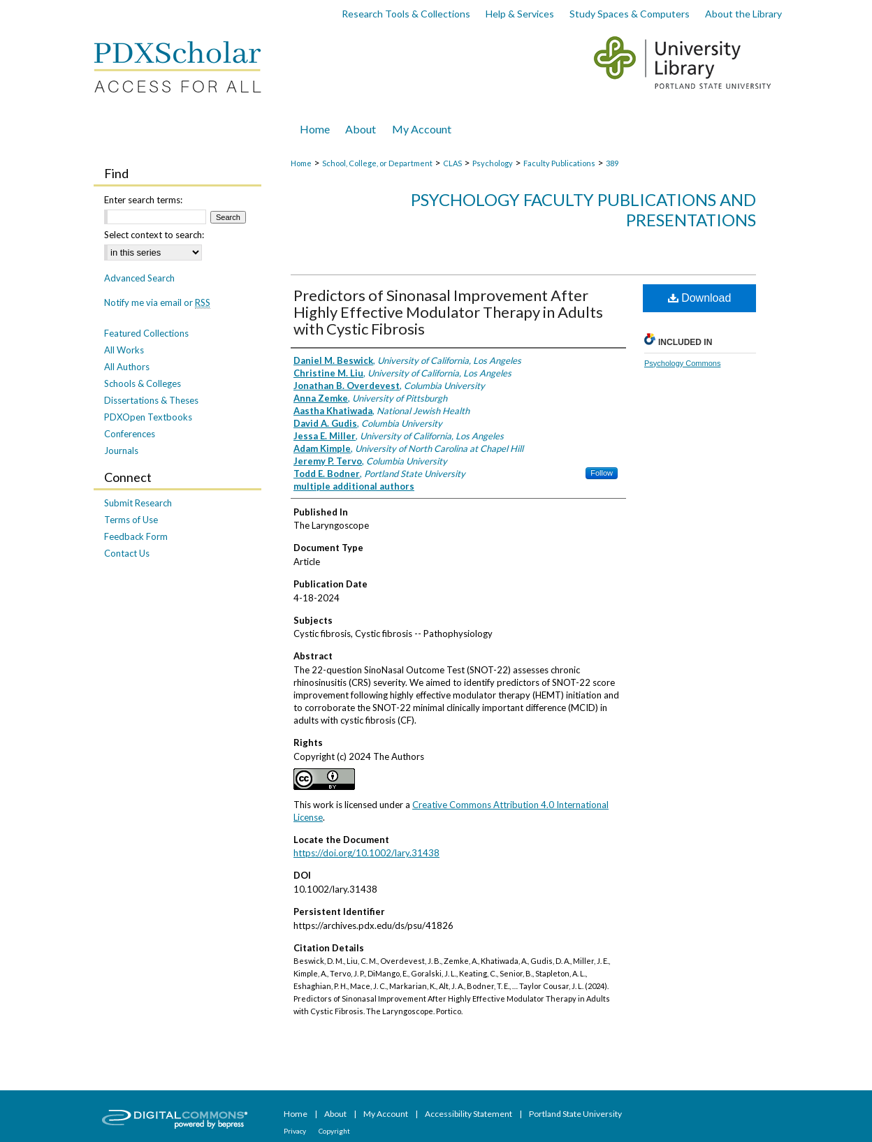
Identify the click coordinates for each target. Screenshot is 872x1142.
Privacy (295, 1131)
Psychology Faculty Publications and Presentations (583, 209)
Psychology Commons (682, 363)
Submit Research (138, 502)
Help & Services (520, 14)
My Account (386, 1113)
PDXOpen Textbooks (148, 417)
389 (612, 163)
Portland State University (575, 1113)
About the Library (743, 14)
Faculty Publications (559, 163)
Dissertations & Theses (151, 400)
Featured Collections (146, 333)
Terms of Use (131, 519)
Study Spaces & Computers (629, 14)
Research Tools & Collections (406, 14)
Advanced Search (139, 278)
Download (700, 298)
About (336, 1113)
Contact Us (127, 553)
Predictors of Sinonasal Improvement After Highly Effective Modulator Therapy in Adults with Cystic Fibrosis (448, 312)
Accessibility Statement (469, 1113)
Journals (121, 450)
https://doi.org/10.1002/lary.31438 (366, 852)
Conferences (129, 433)
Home (301, 163)
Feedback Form (136, 536)
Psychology (492, 163)
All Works (124, 350)
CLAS (452, 163)
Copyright (334, 1131)
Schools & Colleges (142, 383)
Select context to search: (154, 234)
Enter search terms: (143, 199)
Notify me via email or (157, 302)
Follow (601, 473)
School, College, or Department (377, 163)
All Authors (127, 366)
